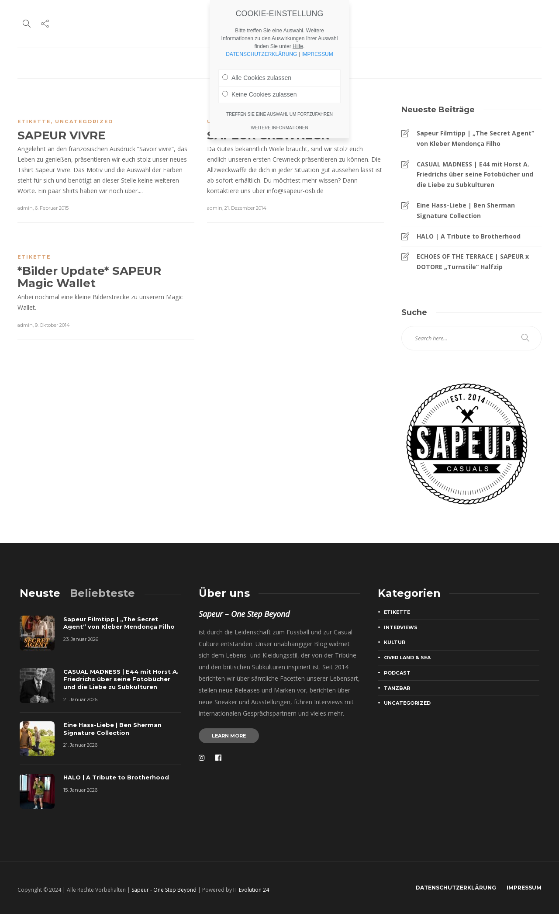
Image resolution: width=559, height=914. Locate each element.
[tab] (40, 593)
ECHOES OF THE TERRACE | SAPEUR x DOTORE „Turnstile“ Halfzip (473, 261)
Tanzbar (397, 688)
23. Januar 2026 (80, 639)
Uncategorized (84, 121)
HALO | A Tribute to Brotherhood (469, 236)
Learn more (229, 736)
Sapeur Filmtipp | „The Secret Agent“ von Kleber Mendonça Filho (475, 138)
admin (25, 208)
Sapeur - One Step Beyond (164, 889)
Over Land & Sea (407, 657)
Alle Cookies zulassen (256, 77)
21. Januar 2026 (80, 699)
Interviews (401, 627)
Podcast (397, 673)
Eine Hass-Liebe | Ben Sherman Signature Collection (466, 210)
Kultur (394, 642)
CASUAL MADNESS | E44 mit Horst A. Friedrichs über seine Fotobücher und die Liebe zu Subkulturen (475, 174)
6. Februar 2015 (52, 208)
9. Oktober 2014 (52, 325)
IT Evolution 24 (251, 889)
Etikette (34, 121)
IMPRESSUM (317, 54)
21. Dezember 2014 (245, 208)
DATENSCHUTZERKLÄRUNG (456, 887)
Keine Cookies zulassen (259, 94)
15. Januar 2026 (80, 790)
